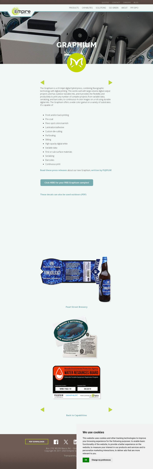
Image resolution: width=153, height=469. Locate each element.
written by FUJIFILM (101, 170)
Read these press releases (53, 170)
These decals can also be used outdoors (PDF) (63, 194)
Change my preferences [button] (101, 460)
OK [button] (86, 460)
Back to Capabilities (76, 415)
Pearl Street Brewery (76, 307)
